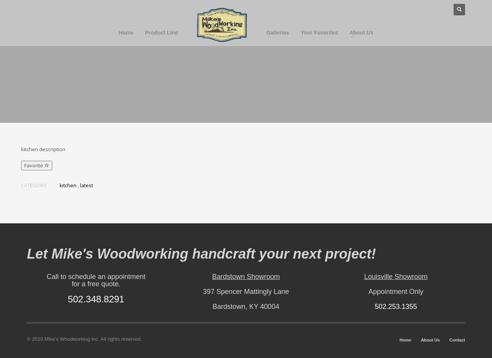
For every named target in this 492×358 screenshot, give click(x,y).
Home (406, 340)
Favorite (36, 165)
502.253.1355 (396, 306)
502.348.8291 (96, 299)
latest (86, 185)
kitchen (68, 185)
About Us (430, 340)
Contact (457, 340)
